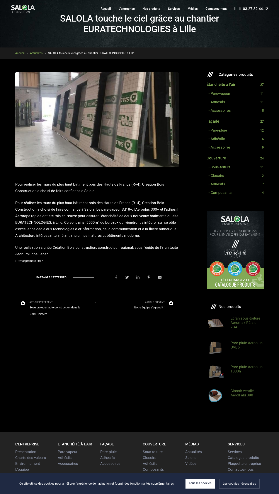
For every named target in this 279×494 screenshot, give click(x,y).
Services (174, 8)
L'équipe (22, 469)
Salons (190, 457)
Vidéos (191, 463)
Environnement (27, 463)
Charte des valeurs (30, 457)
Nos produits (151, 8)
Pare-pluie (108, 452)
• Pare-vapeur (218, 93)
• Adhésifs (216, 102)
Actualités (36, 53)
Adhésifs (65, 457)
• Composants (219, 193)
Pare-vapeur (67, 452)
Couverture (216, 158)
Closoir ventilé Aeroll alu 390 (242, 393)
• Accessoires (219, 110)
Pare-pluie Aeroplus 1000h (247, 369)
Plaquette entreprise (244, 463)
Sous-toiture (153, 452)
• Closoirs (215, 176)
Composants (153, 469)
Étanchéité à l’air (221, 84)
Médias (193, 8)
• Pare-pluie (217, 130)
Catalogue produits (243, 457)
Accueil (106, 8)
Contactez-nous (216, 8)
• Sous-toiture (219, 167)
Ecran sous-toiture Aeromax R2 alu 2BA (245, 322)
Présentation (25, 452)
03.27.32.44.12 (253, 9)
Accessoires (68, 463)
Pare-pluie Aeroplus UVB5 (247, 345)
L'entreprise (127, 8)
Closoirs (149, 457)
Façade (213, 121)
